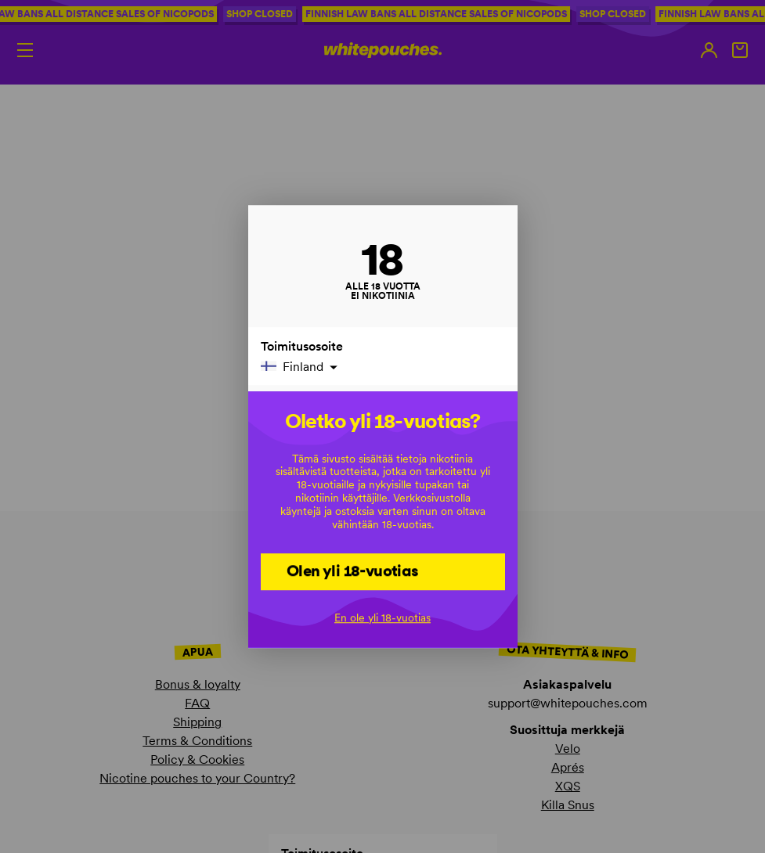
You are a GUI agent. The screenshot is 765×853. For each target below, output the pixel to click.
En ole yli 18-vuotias (382, 617)
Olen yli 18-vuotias (353, 570)
